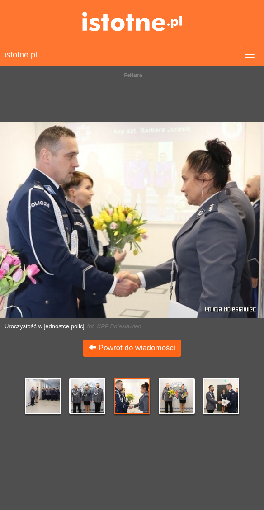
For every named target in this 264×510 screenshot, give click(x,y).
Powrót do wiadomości (132, 348)
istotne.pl (132, 21)
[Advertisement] (132, 95)
